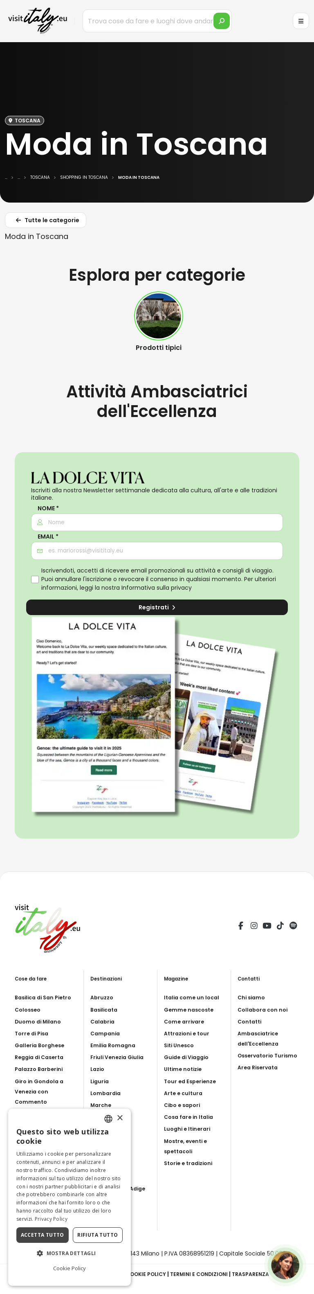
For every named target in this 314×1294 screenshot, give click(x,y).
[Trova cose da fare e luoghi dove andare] (157, 20)
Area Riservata (260, 1078)
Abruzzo (102, 997)
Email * (48, 536)
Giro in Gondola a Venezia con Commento (41, 1091)
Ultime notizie (185, 1069)
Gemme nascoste (191, 1009)
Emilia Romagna (114, 1045)
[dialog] (69, 1197)
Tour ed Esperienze (192, 1081)
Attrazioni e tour (189, 1033)
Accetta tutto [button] (42, 1234)
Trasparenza (260, 1274)
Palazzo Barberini (41, 1069)
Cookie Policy (145, 1274)
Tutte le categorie (46, 221)
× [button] (120, 1118)
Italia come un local (193, 997)
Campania (106, 1033)
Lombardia (106, 1093)
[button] (69, 1253)
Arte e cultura (184, 1093)
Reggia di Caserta (42, 1057)
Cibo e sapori (184, 1105)
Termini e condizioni (204, 1274)
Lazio (98, 1069)
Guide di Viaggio (189, 1057)
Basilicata (105, 1009)
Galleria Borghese (42, 1045)
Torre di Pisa (33, 1033)
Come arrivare (185, 1021)
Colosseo (29, 1009)
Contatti (251, 1021)
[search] (221, 21)
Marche (101, 1105)
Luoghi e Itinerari (189, 1129)
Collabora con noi (265, 1009)
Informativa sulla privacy (156, 588)
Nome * (48, 508)
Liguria (100, 1081)
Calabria (103, 1021)
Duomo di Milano (40, 1021)
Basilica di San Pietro (46, 997)
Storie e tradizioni (191, 1163)
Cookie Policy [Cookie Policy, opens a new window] (69, 1268)
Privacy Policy (51, 1218)
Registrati (157, 607)
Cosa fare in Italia (191, 1117)
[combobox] (108, 1119)
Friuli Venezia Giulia (119, 1057)
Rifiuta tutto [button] (97, 1234)
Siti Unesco (180, 1045)
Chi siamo (252, 997)
